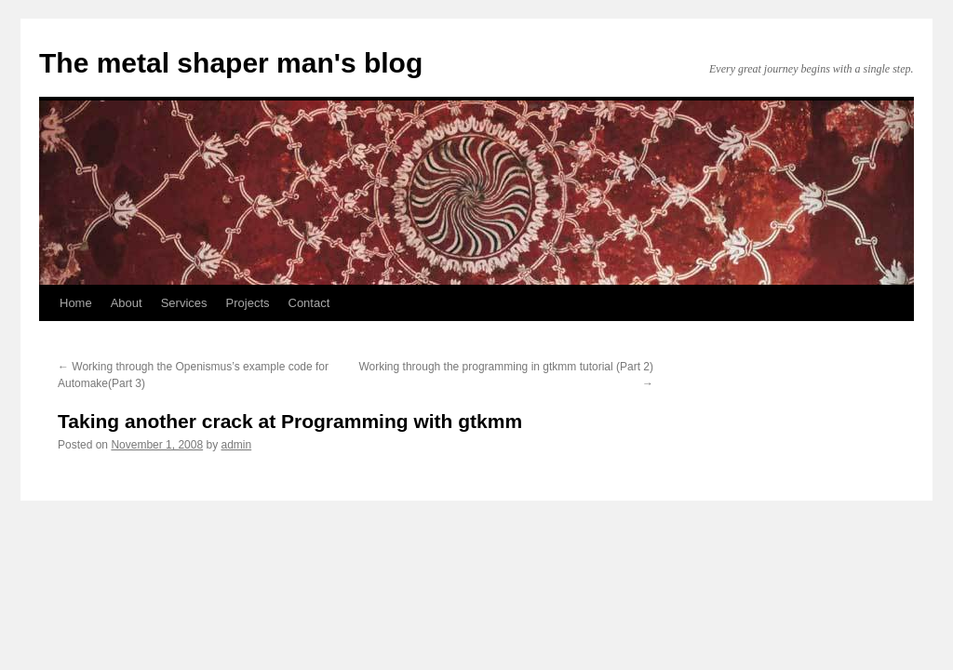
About (126, 303)
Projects (248, 303)
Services (184, 303)
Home (76, 303)
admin (236, 444)
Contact (309, 303)
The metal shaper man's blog (231, 62)
